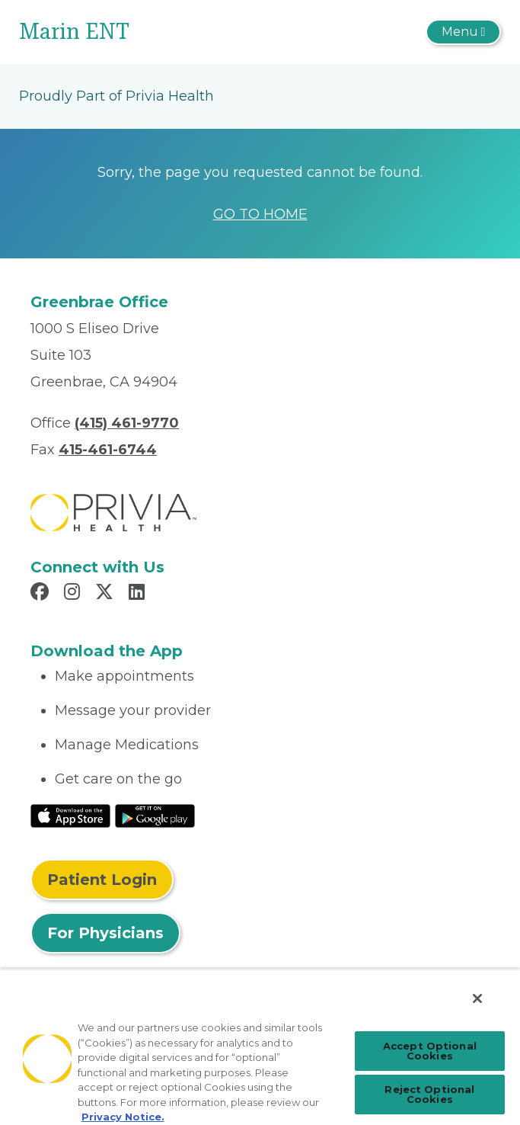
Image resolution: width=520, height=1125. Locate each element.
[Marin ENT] (179, 32)
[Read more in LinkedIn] (139, 593)
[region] (260, 1047)
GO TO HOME (260, 214)
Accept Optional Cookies (430, 1051)
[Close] (477, 998)
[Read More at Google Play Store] (155, 814)
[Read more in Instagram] (74, 593)
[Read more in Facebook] (41, 593)
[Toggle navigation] (463, 32)
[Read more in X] (106, 593)
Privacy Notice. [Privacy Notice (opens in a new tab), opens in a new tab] (122, 1117)
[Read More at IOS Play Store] (70, 814)
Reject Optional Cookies (429, 1094)
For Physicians (105, 933)
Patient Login (102, 879)
